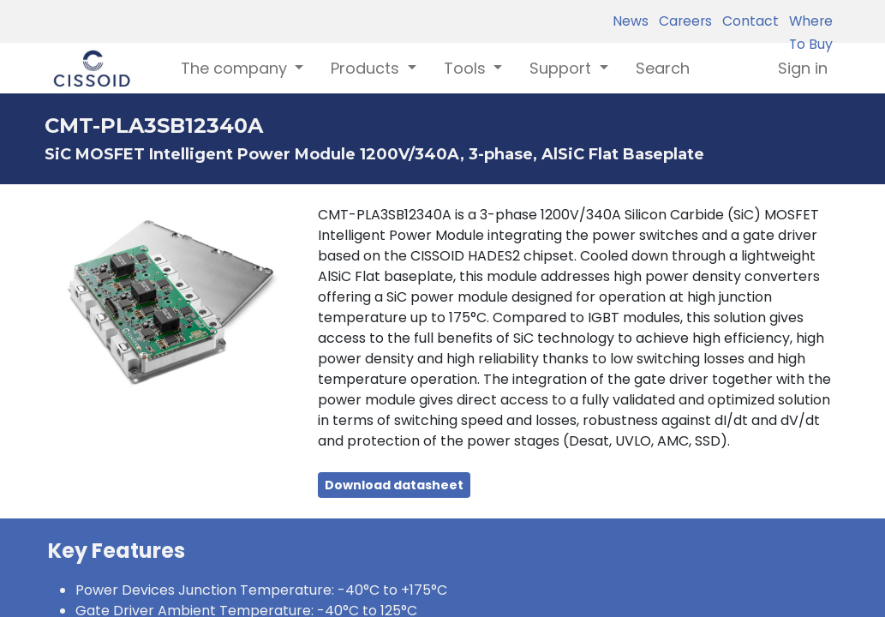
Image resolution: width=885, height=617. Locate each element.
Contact (747, 21)
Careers (682, 21)
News (631, 21)
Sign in (803, 68)
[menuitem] (662, 68)
